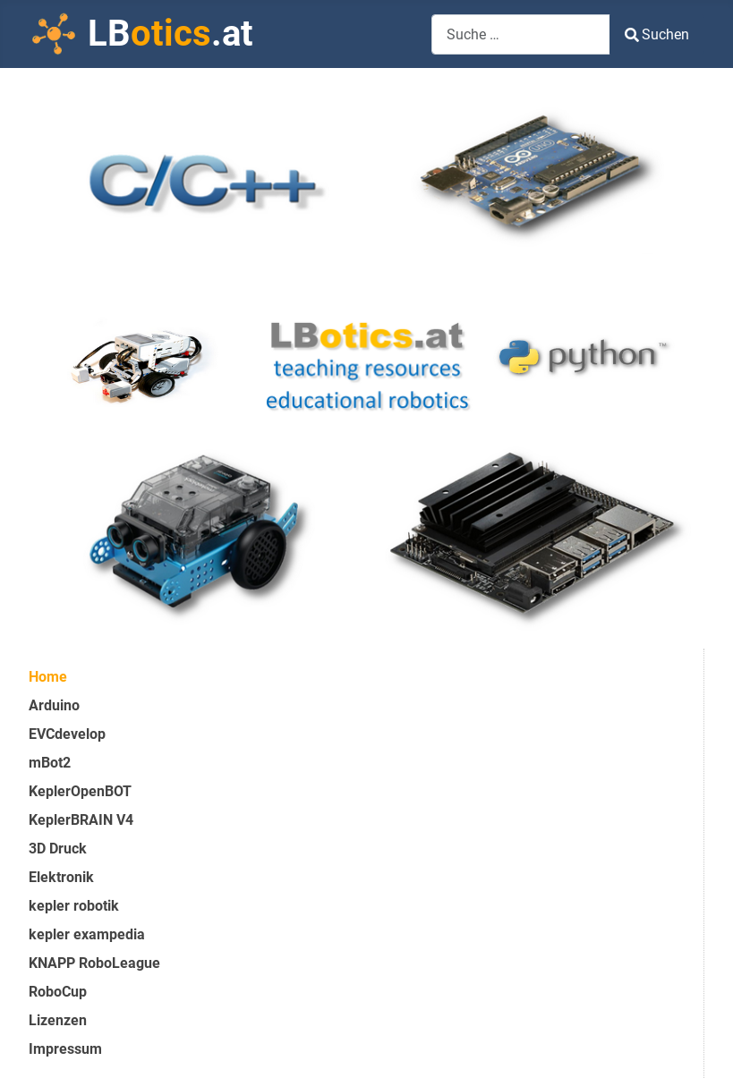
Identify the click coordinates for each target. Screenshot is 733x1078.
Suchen (657, 34)
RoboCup (58, 991)
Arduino (54, 705)
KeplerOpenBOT (80, 791)
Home (48, 676)
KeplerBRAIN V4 (81, 819)
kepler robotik (74, 905)
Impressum (65, 1048)
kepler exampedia (87, 934)
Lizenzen (58, 1020)
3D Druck (58, 848)
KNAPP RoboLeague (94, 963)
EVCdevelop (67, 734)
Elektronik (61, 877)
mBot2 (50, 762)
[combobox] (520, 34)
